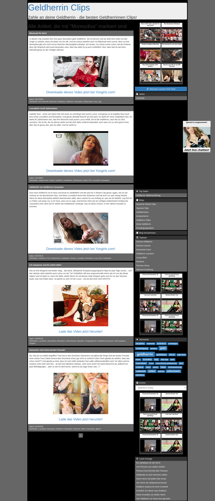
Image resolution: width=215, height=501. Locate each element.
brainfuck (161, 343)
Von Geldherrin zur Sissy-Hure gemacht (153, 499)
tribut (163, 367)
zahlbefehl (140, 371)
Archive (141, 383)
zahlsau (161, 371)
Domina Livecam (143, 246)
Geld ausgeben (119, 341)
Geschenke (91, 429)
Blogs (140, 200)
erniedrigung (142, 348)
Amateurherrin (142, 216)
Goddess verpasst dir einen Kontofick (152, 487)
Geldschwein (88, 102)
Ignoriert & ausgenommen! (196, 112)
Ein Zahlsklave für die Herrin (148, 463)
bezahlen (140, 343)
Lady (99, 102)
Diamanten (68, 429)
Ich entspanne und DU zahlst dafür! (45, 265)
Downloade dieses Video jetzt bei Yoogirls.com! (80, 92)
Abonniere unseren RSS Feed (161, 89)
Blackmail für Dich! (38, 33)
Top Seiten (142, 191)
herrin (172, 354)
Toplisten (141, 238)
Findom (52, 180)
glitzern (98, 429)
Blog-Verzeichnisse (146, 233)
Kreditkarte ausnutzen (106, 341)
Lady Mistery (51, 341)
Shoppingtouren (91, 341)
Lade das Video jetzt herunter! (81, 331)
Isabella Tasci (43, 180)
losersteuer (141, 363)
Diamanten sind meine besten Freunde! (47, 350)
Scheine (73, 258)
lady (156, 359)
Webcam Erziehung (144, 269)
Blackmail (52, 102)
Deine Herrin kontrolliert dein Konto (151, 479)
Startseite (140, 98)
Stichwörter (142, 339)
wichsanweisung (174, 367)
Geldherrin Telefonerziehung (148, 195)
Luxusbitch (97, 180)
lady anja (164, 359)
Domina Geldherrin (144, 242)
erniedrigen (172, 344)
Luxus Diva (98, 258)
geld (163, 348)
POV (90, 180)
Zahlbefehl (65, 258)
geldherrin (145, 354)
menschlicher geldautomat (166, 363)
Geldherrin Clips (59, 7)
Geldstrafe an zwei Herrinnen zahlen (151, 475)
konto (138, 359)
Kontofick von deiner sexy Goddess (151, 491)
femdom (153, 348)
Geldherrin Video (143, 220)
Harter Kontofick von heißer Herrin (150, 495)
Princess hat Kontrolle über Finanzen (152, 471)
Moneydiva (79, 102)
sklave (155, 367)
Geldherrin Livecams (145, 253)
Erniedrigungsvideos (145, 228)
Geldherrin (70, 102)
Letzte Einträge (144, 459)
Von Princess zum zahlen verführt (150, 467)
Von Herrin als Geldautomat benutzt (151, 483)
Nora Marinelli (43, 102)
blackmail (151, 344)
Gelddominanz (142, 212)
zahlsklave (140, 375)
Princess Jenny (142, 265)
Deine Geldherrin (143, 224)
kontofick (147, 359)
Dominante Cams (143, 250)
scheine (139, 367)
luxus (151, 363)
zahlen (85, 180)
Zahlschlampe (71, 341)
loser (172, 359)
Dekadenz (80, 341)
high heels (181, 355)
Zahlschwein (77, 180)
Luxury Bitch (141, 257)
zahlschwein (173, 371)
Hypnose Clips (142, 208)
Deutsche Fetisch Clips (146, 204)
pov (181, 363)
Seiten (140, 94)
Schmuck (76, 429)
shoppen (32, 343)
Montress (140, 261)
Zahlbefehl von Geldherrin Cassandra (46, 187)
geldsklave (161, 354)
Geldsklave (61, 102)
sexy (95, 102)
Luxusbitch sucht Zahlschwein (43, 108)
